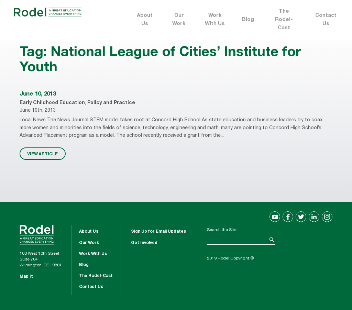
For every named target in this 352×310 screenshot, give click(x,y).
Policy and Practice (111, 103)
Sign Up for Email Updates (158, 232)
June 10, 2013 (38, 94)
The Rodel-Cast (284, 20)
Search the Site (221, 230)
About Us (145, 19)
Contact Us (326, 19)
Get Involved (144, 243)
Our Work (179, 19)
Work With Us (215, 19)
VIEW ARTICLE (42, 153)
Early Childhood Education (52, 103)
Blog (248, 19)
